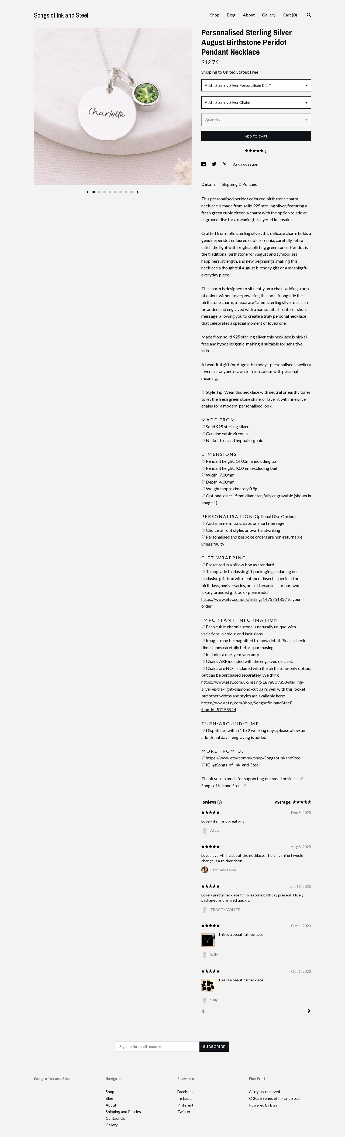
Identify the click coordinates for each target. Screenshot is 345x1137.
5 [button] (115, 192)
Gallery (268, 14)
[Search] (309, 16)
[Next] (309, 1011)
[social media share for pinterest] (225, 164)
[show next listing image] (137, 192)
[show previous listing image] (87, 192)
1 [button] (93, 192)
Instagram (186, 1098)
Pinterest (185, 1105)
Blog (231, 14)
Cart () (290, 14)
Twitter (183, 1111)
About (249, 14)
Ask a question (245, 164)
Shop (214, 14)
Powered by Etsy (263, 1105)
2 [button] (99, 192)
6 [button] (120, 192)
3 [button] (104, 192)
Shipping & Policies (239, 184)
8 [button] (131, 192)
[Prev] (203, 1012)
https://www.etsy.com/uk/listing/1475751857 (244, 599)
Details (208, 184)
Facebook (185, 1091)
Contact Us (115, 1118)
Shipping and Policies (123, 1111)
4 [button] (110, 192)
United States (235, 71)
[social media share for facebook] (203, 164)
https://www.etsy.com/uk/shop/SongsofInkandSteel (253, 757)
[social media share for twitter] (214, 164)
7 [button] (126, 192)
